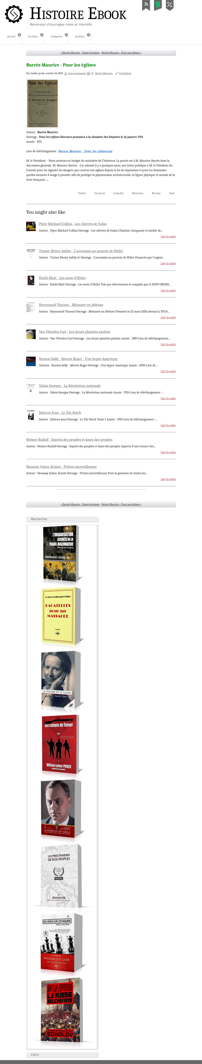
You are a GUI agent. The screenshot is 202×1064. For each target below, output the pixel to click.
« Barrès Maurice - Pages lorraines (80, 52)
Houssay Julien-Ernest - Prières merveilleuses (61, 467)
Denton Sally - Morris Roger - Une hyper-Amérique (78, 359)
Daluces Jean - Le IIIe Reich (60, 412)
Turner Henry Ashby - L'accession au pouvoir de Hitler (81, 251)
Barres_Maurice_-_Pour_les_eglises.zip (85, 151)
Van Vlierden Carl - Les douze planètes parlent (74, 332)
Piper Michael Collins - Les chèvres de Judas (73, 224)
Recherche (39, 519)
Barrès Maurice (104, 73)
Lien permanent (77, 73)
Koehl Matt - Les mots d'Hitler (62, 278)
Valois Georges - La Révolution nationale (70, 386)
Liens (35, 1054)
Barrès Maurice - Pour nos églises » (121, 52)
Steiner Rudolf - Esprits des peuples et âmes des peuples (69, 439)
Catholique (125, 73)
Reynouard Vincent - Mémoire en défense (71, 305)
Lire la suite (168, 236)
